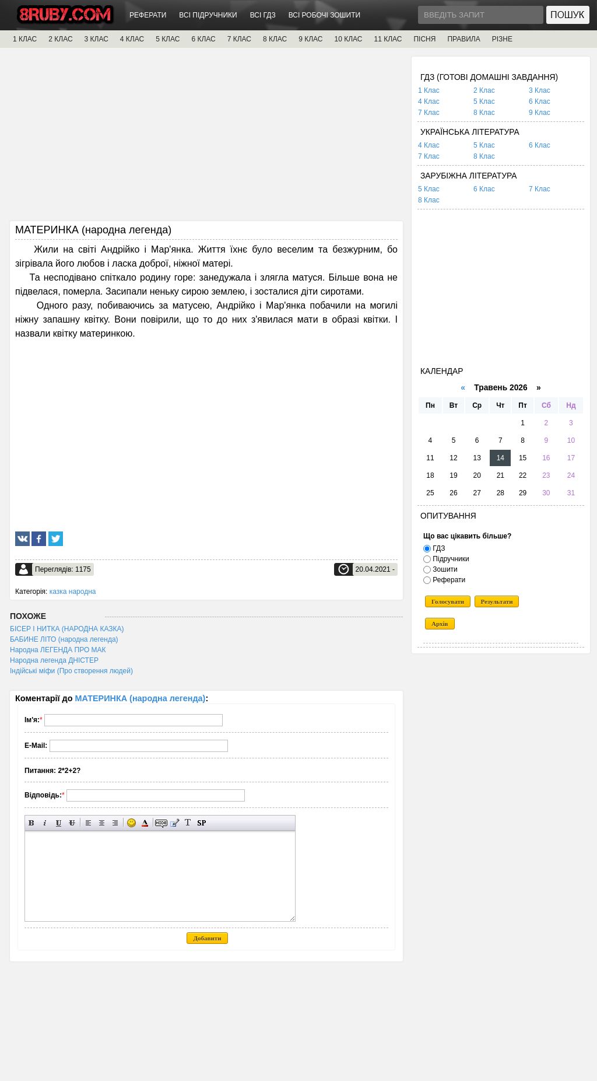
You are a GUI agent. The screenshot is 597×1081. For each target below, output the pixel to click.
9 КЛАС (310, 39)
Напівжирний (31, 823)
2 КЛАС (60, 39)
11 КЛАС (388, 39)
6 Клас (539, 101)
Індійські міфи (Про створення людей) (71, 671)
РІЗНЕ (502, 39)
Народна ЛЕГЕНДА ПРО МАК (58, 650)
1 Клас (429, 90)
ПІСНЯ (424, 39)
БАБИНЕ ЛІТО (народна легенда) (64, 639)
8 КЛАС (275, 39)
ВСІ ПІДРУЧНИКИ (208, 15)
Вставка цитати (174, 823)
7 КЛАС (239, 39)
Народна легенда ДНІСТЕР (54, 660)
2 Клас (484, 90)
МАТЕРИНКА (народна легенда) (140, 698)
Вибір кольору (145, 823)
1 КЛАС (25, 39)
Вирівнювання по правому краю (115, 823)
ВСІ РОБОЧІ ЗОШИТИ (325, 15)
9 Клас (539, 113)
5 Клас (484, 101)
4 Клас (429, 101)
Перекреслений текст (72, 823)
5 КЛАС (168, 39)
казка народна (73, 591)
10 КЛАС (349, 39)
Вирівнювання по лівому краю (88, 823)
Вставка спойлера (201, 823)
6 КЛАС (203, 39)
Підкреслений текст (58, 823)
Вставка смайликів (131, 823)
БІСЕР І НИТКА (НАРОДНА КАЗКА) (67, 629)
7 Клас (429, 113)
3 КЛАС (96, 39)
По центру (101, 823)
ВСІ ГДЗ (263, 15)
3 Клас (539, 90)
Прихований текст (161, 823)
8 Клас (484, 113)
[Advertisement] (206, 138)
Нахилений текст (45, 823)
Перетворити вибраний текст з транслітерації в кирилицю (188, 823)
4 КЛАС (132, 39)
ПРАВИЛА (463, 39)
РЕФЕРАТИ (147, 15)
